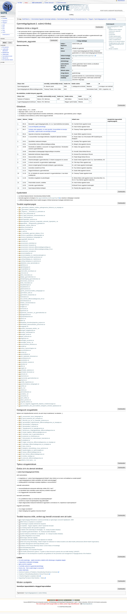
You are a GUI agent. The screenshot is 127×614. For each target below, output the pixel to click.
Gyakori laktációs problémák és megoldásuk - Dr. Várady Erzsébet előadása (41, 533)
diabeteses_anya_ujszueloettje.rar (30, 263)
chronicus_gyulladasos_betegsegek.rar (31, 237)
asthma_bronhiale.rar (26, 229)
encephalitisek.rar (25, 269)
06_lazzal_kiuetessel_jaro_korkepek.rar (31, 418)
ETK (3, 28)
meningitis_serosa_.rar (26, 342)
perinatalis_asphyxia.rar (27, 370)
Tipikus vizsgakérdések (115, 39)
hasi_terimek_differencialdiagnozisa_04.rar (32, 298)
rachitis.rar (23, 386)
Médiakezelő (5, 52)
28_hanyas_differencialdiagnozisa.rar (30, 452)
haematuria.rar (24, 297)
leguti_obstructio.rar (25, 336)
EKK (3, 26)
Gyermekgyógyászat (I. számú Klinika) (105, 19)
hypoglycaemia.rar (25, 314)
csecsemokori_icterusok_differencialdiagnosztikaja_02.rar (36, 249)
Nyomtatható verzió (7, 56)
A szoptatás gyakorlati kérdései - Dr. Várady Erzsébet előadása (38, 531)
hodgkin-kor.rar (24, 304)
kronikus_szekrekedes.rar (27, 332)
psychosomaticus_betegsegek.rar (29, 384)
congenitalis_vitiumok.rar (27, 239)
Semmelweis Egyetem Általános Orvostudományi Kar (72, 19)
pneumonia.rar (24, 376)
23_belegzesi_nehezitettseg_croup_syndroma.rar (34, 448)
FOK (3, 30)
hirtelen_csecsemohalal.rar (28, 302)
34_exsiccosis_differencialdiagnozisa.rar (31, 458)
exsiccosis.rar (24, 273)
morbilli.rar (23, 346)
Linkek (112, 47)
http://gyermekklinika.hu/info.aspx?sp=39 (47, 198)
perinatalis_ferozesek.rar (27, 372)
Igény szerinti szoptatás (25, 564)
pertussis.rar (23, 374)
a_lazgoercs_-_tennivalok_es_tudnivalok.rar (32, 211)
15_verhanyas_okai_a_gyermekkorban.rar (32, 434)
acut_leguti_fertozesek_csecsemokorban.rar (32, 215)
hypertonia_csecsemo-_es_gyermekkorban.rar (33, 312)
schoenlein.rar (24, 396)
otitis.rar (22, 366)
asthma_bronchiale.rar (26, 227)
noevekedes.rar (24, 360)
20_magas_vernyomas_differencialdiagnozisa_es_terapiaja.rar (37, 442)
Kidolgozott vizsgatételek (115, 37)
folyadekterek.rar (25, 287)
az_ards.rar (23, 231)
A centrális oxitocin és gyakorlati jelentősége (31, 566)
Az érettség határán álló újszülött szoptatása (32, 527)
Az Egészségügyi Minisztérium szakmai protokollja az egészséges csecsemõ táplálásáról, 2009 (47, 520)
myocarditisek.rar (25, 354)
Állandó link (5, 58)
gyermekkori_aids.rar (26, 292)
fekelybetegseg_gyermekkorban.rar (30, 279)
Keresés (3, 38)
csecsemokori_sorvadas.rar (28, 251)
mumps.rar (23, 352)
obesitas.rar (23, 364)
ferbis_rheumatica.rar (26, 283)
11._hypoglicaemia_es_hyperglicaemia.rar (32, 428)
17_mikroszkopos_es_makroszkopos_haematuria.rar (35, 438)
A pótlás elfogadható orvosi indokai (30, 535)
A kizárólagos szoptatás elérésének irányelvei (33, 523)
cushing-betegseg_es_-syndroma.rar (30, 259)
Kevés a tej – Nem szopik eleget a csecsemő (31, 568)
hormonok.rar (24, 308)
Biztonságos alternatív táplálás (29, 537)
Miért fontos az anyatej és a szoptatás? (31, 522)
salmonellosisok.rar (25, 392)
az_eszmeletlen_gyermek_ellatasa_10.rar (32, 233)
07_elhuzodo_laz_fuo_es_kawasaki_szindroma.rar (34, 420)
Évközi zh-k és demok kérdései (117, 41)
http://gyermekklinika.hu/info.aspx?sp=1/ (83, 55)
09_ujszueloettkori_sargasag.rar (29, 424)
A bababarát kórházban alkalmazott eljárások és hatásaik (36, 539)
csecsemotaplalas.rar (26, 253)
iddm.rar (22, 320)
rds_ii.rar (22, 388)
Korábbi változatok (49, 2)
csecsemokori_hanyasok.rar (28, 245)
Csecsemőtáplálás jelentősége (37, 126)
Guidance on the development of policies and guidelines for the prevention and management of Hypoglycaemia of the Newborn (55, 553)
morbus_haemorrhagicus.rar (28, 348)
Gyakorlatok (112, 34)
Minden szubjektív (113, 48)
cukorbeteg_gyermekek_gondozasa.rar (31, 257)
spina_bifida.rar (24, 398)
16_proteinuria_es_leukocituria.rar (29, 436)
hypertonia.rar (24, 310)
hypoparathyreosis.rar (26, 316)
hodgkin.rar (23, 306)
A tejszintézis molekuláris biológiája (28, 562)
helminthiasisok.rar (25, 300)
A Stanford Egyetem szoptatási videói (29, 576)
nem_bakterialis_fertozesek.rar (29, 356)
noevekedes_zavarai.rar (27, 362)
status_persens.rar (25, 400)
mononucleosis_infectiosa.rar (28, 344)
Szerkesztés (99, 27)
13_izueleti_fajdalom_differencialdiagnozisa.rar (33, 432)
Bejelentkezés (121, 0)
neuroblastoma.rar (25, 358)
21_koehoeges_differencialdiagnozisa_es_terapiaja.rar (35, 444)
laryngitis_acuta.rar (25, 334)
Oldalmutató (5, 54)
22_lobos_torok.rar (25, 446)
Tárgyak (90, 19)
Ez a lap (20, 2)
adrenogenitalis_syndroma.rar (28, 219)
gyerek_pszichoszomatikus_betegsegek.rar (32, 290)
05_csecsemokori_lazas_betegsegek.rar (31, 416)
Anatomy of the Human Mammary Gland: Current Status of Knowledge (40, 545)
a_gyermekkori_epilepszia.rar (28, 209)
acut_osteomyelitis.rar (26, 217)
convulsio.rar (24, 241)
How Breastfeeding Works (27, 547)
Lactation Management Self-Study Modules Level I (34, 543)
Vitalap (26, 2)
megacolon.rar (24, 338)
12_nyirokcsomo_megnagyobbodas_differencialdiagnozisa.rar (37, 430)
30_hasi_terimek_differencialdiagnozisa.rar (32, 454)
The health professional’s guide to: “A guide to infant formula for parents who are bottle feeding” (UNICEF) (49, 551)
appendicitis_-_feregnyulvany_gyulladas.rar (32, 223)
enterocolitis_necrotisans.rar (28, 271)
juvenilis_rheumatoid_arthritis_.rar (29, 328)
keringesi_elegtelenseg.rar (27, 330)
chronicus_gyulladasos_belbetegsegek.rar (32, 235)
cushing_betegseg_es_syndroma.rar (30, 261)
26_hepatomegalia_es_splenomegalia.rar (32, 450)
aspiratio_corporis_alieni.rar (28, 225)
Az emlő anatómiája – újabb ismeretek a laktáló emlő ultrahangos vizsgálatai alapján (42, 560)
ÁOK (3, 25)
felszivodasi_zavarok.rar (27, 281)
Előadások (111, 32)
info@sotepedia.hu (6, 34)
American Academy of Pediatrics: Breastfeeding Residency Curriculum (38, 572)
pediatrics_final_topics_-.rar (28, 460)
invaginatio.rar (24, 326)
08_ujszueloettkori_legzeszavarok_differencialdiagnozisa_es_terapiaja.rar (41, 422)
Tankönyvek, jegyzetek (114, 31)
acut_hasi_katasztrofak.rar (27, 213)
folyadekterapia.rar (25, 285)
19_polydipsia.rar (25, 440)
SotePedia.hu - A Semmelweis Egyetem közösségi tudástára (39, 19)
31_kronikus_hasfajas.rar (27, 456)
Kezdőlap (4, 18)
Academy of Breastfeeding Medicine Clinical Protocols (34, 574)
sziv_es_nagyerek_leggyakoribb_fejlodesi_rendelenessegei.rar (37, 404)
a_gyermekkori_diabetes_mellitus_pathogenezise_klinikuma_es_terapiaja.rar (41, 207)
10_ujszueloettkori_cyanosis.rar (29, 426)
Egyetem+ (5, 20)
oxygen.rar (23, 368)
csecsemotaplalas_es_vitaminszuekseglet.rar (33, 255)
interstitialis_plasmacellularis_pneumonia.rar (32, 324)
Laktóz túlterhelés (23, 570)
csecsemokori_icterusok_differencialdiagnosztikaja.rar (35, 247)
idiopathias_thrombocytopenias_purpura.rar (32, 322)
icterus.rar (23, 318)
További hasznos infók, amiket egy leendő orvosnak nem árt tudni (116, 44)
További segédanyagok (115, 36)
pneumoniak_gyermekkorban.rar (29, 378)
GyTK (3, 32)
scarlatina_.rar (24, 394)
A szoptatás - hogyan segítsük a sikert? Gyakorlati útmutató (37, 525)
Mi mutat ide (5, 47)
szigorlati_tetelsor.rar (26, 402)
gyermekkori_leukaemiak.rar (28, 295)
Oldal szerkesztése (37, 2)
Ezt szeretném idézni (7, 59)
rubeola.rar (23, 390)
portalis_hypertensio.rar (27, 382)
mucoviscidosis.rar (25, 350)
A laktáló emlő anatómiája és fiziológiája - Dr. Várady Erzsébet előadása (40, 529)
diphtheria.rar (24, 265)
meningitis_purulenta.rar (27, 340)
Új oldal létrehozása (61, 2)
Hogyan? (4, 22)
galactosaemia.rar (25, 288)
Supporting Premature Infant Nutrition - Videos (31, 578)
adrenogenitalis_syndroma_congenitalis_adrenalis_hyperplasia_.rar (39, 221)
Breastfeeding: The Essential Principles (31, 549)
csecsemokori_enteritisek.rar (28, 243)
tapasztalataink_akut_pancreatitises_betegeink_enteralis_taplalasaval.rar (40, 405)
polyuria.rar (23, 380)
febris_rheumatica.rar (26, 275)
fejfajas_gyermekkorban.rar (28, 277)
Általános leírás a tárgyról (115, 29)
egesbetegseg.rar (25, 267)
